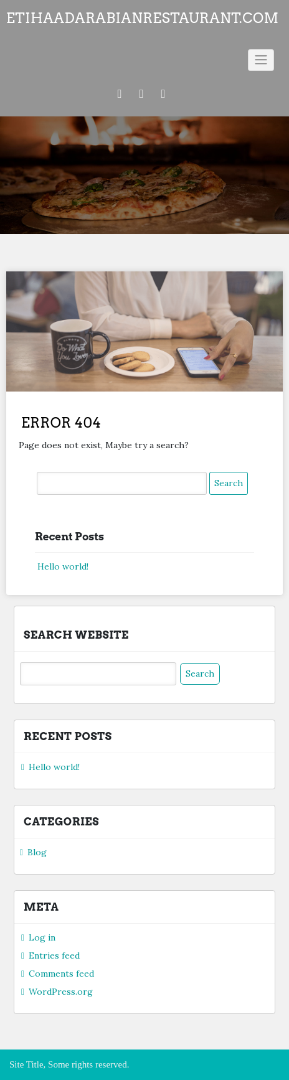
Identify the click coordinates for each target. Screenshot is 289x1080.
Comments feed (61, 973)
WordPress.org (61, 991)
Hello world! (62, 566)
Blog (37, 852)
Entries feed (54, 955)
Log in (42, 937)
